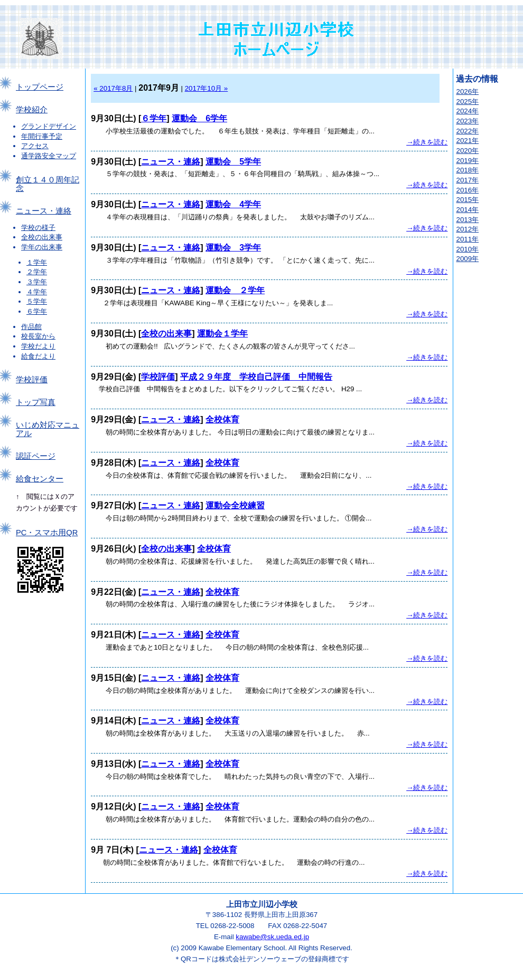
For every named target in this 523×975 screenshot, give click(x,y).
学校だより (38, 346)
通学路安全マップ (48, 156)
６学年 (36, 311)
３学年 (36, 282)
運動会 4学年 (233, 204)
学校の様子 (38, 227)
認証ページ (35, 456)
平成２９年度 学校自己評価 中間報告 (256, 376)
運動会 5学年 (233, 161)
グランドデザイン (48, 126)
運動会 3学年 (233, 247)
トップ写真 (35, 402)
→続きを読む (426, 142)
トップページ (39, 87)
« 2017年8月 (113, 88)
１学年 (36, 262)
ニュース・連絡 (43, 211)
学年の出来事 (41, 247)
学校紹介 (32, 109)
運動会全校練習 (235, 505)
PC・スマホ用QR (47, 532)
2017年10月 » (206, 88)
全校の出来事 (41, 237)
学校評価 (32, 379)
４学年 (36, 292)
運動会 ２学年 (235, 290)
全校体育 (222, 419)
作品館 (31, 327)
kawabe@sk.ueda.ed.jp (272, 937)
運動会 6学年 (199, 118)
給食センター (39, 479)
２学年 (36, 272)
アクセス (35, 146)
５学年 (36, 301)
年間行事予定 (41, 136)
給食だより (38, 356)
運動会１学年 (222, 333)
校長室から (38, 336)
